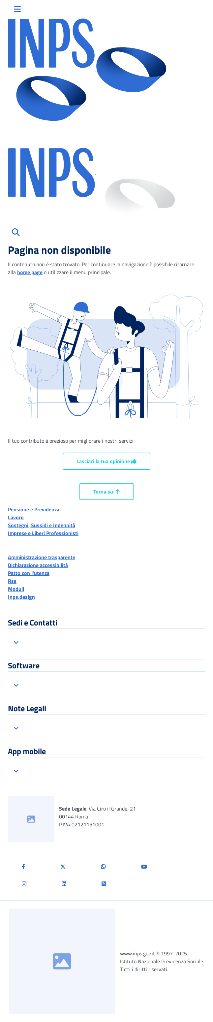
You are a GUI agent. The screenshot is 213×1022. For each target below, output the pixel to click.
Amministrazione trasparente (41, 557)
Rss (12, 581)
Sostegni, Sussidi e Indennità (41, 525)
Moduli (16, 589)
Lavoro (16, 517)
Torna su (106, 491)
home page (30, 272)
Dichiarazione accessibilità (38, 565)
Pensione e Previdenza (33, 509)
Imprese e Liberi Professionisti (43, 533)
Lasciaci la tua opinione (106, 461)
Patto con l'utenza (28, 573)
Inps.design (21, 597)
